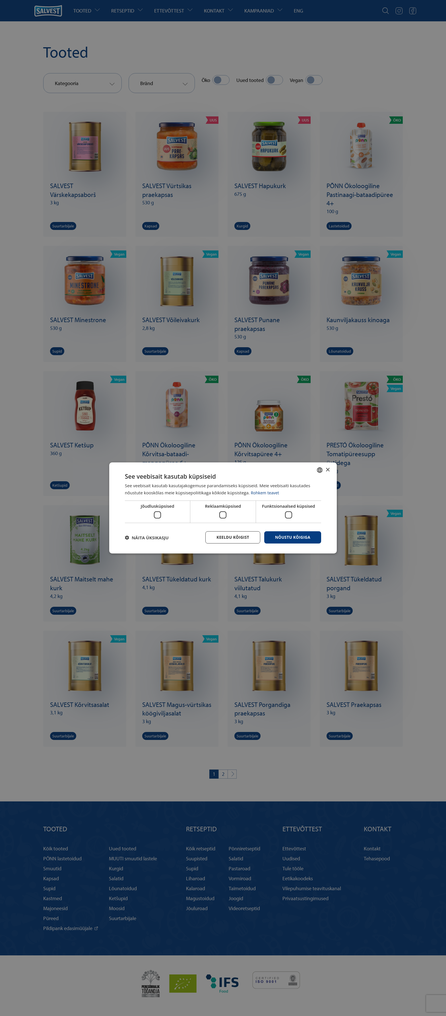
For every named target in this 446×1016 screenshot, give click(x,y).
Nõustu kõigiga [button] (292, 537)
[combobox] (320, 470)
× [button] (327, 469)
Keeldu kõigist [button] (231, 537)
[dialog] (223, 508)
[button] (147, 537)
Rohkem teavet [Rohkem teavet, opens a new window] (266, 492)
